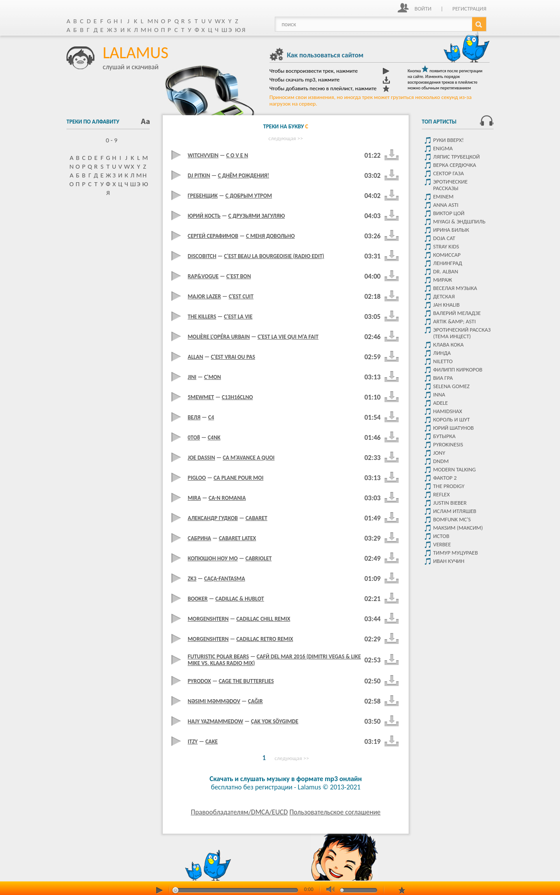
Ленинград (447, 263)
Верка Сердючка (454, 165)
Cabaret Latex (237, 538)
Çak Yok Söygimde (274, 721)
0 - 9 (108, 140)
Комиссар (447, 254)
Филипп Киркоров (458, 369)
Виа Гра (443, 378)
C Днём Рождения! (243, 175)
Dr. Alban (445, 271)
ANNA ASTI (445, 205)
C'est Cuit (241, 296)
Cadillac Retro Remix (264, 639)
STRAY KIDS (446, 246)
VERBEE (442, 544)
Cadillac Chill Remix (263, 619)
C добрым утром (248, 195)
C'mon (212, 377)
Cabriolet (258, 558)
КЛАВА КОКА (448, 344)
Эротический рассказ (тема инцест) (461, 333)
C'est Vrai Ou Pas (233, 357)
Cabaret (256, 518)
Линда (442, 353)
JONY (439, 452)
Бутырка (444, 436)
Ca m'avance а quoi (248, 457)
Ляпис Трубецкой (456, 156)
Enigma (443, 148)
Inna (439, 394)
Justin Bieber (449, 502)
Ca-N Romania (227, 498)
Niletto (443, 361)
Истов (441, 536)
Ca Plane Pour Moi (238, 477)
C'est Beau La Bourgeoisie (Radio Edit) (274, 256)
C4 (211, 417)
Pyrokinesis (448, 444)
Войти (422, 8)
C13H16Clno (237, 397)
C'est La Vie (238, 316)
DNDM (441, 461)
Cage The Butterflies (246, 681)
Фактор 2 (445, 477)
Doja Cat (444, 238)
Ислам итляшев (454, 511)
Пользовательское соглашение (334, 812)
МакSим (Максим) (458, 527)
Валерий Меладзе (457, 313)
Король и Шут (451, 419)
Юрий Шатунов (453, 428)
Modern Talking (454, 469)
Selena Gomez (451, 386)
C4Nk (214, 437)
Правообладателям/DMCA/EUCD (239, 812)
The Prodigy (449, 486)
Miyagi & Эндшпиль (459, 221)
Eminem (443, 196)
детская (444, 296)
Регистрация (469, 8)
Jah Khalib (446, 304)
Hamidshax (447, 411)
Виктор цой (449, 213)
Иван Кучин (448, 561)
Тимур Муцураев (455, 552)
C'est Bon (238, 276)
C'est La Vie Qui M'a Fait (288, 336)
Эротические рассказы (450, 184)
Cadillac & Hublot (239, 598)
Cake (211, 741)
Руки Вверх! (448, 140)
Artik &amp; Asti (454, 321)
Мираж (442, 279)
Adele (440, 403)
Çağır (255, 701)
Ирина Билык (451, 229)
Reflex (441, 494)
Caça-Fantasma (224, 578)
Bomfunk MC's (452, 519)
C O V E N (237, 155)
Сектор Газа (448, 173)
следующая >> (286, 138)
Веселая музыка (455, 288)
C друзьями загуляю (256, 215)
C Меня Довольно (270, 236)
